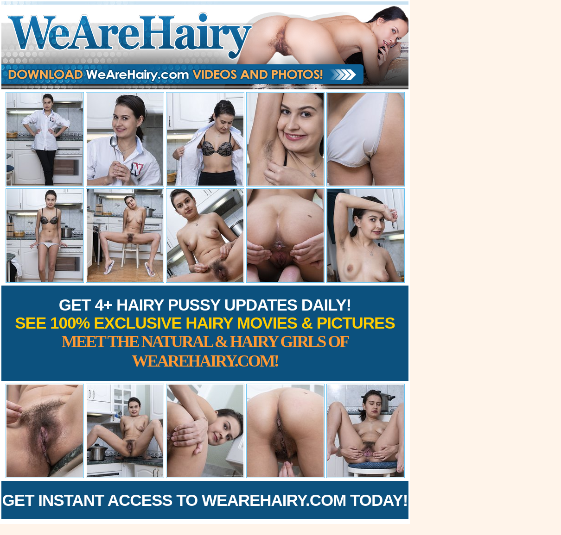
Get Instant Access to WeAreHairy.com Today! (205, 500)
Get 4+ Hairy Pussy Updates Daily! (205, 333)
